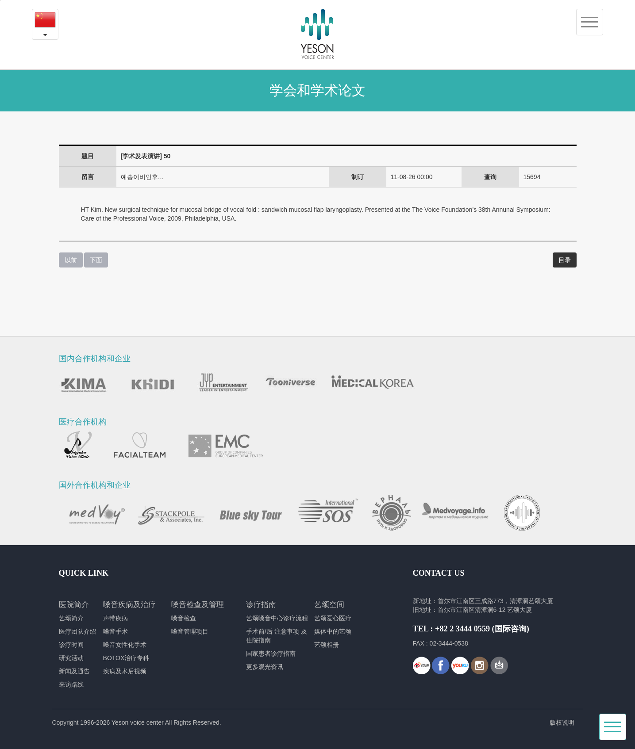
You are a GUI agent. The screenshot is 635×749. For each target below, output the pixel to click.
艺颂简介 (71, 618)
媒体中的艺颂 (332, 631)
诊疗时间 (71, 644)
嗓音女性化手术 (124, 644)
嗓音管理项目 (189, 631)
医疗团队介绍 (77, 631)
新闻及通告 (74, 671)
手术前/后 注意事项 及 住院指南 (276, 636)
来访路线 (71, 684)
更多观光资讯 (264, 666)
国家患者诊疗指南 (271, 653)
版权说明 (562, 722)
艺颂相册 (326, 644)
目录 (564, 260)
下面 (96, 260)
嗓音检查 (183, 618)
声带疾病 (115, 618)
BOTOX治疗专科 (126, 657)
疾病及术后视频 (124, 671)
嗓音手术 (115, 631)
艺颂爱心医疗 (332, 618)
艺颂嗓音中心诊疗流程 (277, 618)
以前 (71, 260)
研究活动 (71, 657)
